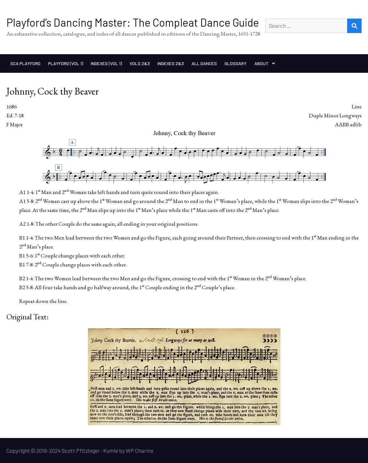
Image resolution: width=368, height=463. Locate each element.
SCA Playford (25, 63)
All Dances (204, 63)
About (261, 63)
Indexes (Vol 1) (106, 63)
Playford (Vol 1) (65, 63)
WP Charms (139, 450)
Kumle (110, 450)
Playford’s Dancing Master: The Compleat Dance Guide (132, 22)
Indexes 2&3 (171, 63)
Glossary (236, 63)
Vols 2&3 (140, 63)
